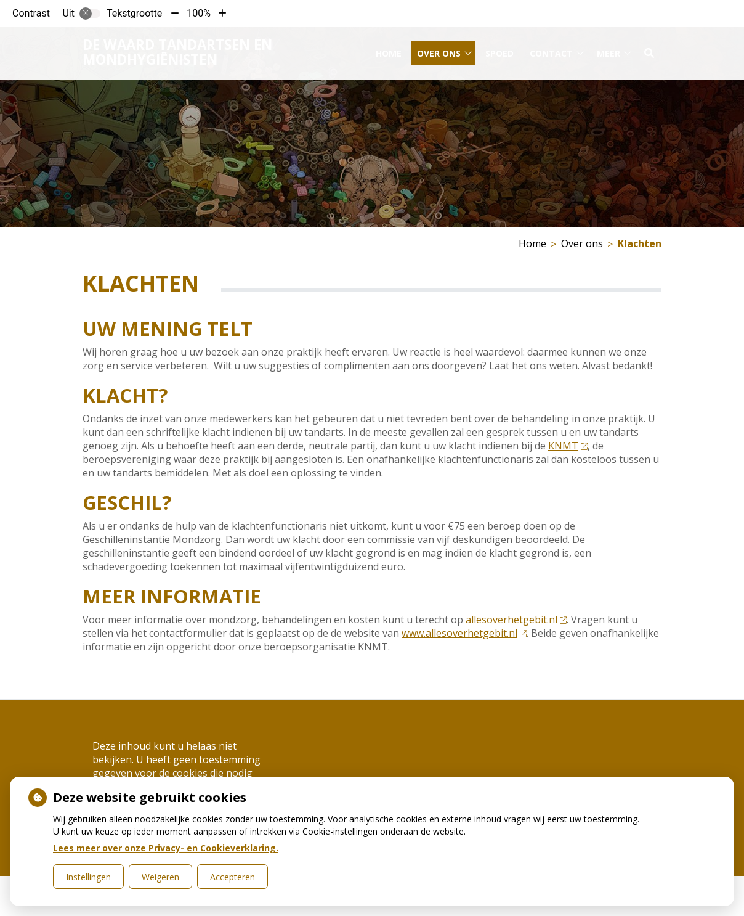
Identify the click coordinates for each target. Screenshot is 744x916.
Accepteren (232, 877)
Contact (551, 48)
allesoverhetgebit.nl (516, 619)
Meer (608, 48)
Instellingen (88, 877)
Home (389, 48)
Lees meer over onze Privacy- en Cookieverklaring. (165, 848)
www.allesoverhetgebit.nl (464, 633)
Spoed (499, 48)
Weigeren (160, 877)
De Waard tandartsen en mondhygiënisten (177, 48)
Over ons (439, 48)
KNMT (568, 445)
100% (199, 13)
